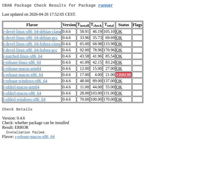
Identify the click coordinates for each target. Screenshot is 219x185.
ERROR (123, 75)
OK (119, 32)
